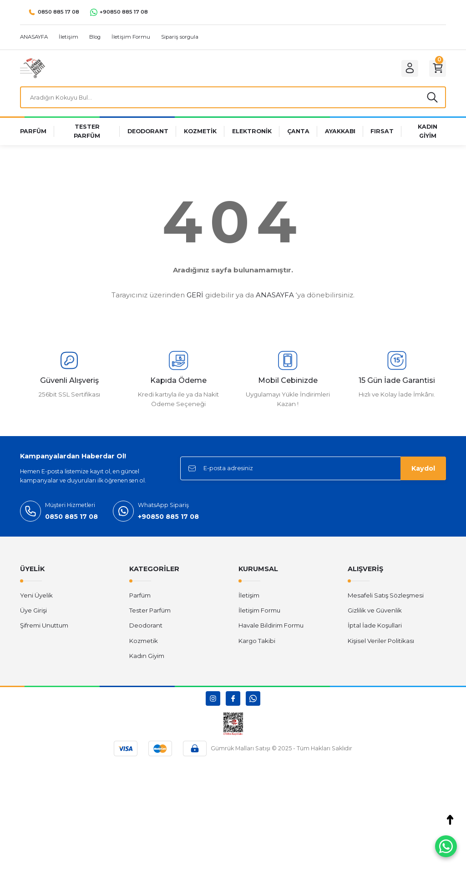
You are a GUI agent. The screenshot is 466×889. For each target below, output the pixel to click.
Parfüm (140, 597)
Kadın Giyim (146, 658)
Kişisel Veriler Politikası (381, 643)
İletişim (248, 597)
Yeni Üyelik (36, 597)
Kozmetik (143, 643)
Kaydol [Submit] (423, 471)
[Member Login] (405, 68)
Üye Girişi (33, 613)
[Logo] (32, 68)
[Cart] (436, 68)
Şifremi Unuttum (44, 628)
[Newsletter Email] (313, 471)
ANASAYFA (275, 297)
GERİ (195, 297)
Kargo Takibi (256, 643)
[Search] (233, 98)
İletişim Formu (259, 613)
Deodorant (145, 628)
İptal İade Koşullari (375, 628)
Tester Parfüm (150, 613)
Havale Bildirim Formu (271, 628)
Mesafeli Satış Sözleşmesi (386, 597)
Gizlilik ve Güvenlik (375, 613)
